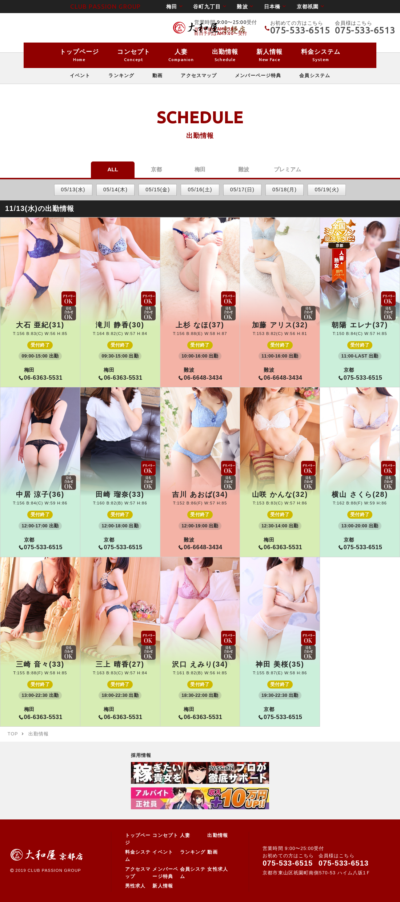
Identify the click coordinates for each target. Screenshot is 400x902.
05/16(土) (200, 189)
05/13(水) (73, 189)
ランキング (193, 852)
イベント (162, 852)
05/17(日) (242, 189)
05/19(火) (327, 189)
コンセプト (165, 835)
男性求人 (135, 886)
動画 (212, 852)
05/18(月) (284, 189)
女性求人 (217, 869)
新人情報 (162, 886)
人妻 (185, 835)
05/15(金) (157, 189)
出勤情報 (217, 835)
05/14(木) (115, 189)
